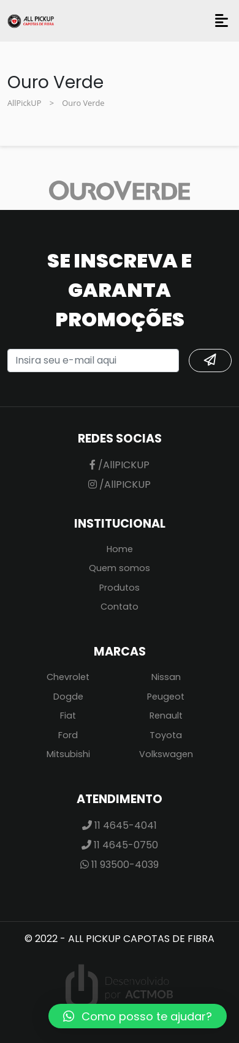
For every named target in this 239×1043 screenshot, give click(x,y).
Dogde (68, 696)
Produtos (119, 587)
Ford (68, 735)
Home (120, 549)
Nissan (166, 677)
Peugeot (165, 696)
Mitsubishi (68, 754)
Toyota (166, 735)
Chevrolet (68, 677)
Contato (119, 606)
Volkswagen (166, 754)
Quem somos (119, 568)
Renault (166, 715)
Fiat (68, 715)
